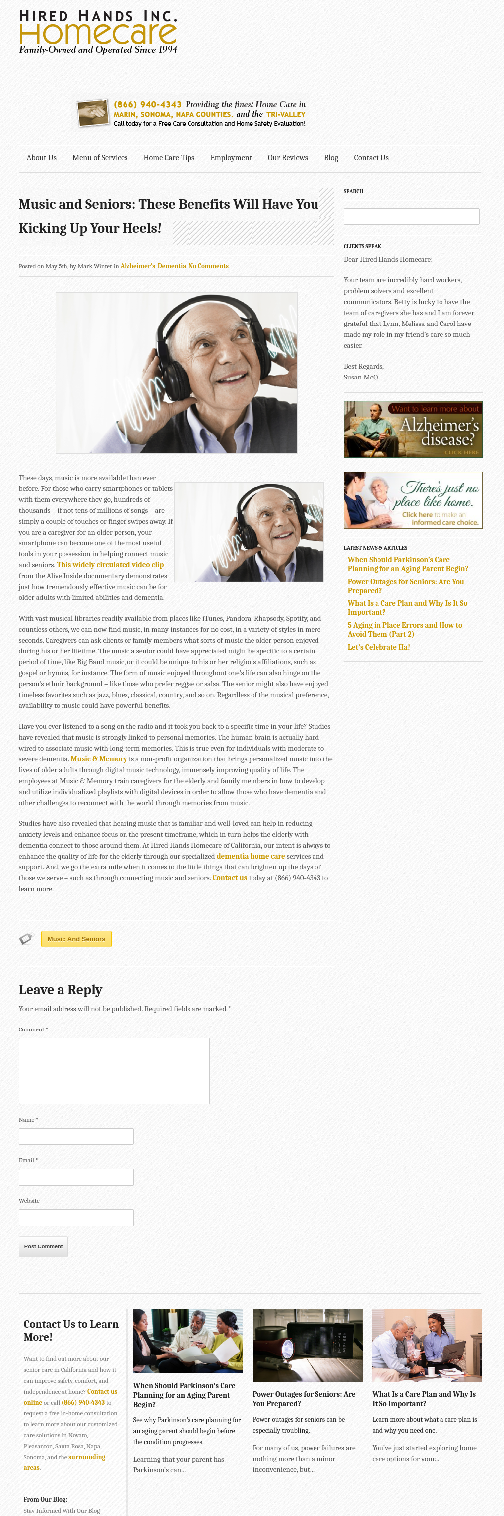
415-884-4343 (195, 1468)
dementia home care (251, 777)
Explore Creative (377, 1479)
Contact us (230, 799)
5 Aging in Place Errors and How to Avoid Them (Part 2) (407, 551)
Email (28, 1081)
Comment (34, 951)
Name (29, 1041)
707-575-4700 (222, 1490)
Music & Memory (99, 680)
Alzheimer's (138, 187)
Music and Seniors (77, 861)
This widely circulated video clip (110, 486)
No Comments (209, 187)
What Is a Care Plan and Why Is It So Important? (423, 1320)
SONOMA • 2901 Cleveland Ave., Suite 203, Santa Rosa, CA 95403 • (111, 1490)
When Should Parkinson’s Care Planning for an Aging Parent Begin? (410, 486)
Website (29, 1122)
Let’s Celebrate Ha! (381, 568)
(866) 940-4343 (83, 1324)
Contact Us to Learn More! (56, 1252)
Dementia (172, 187)
